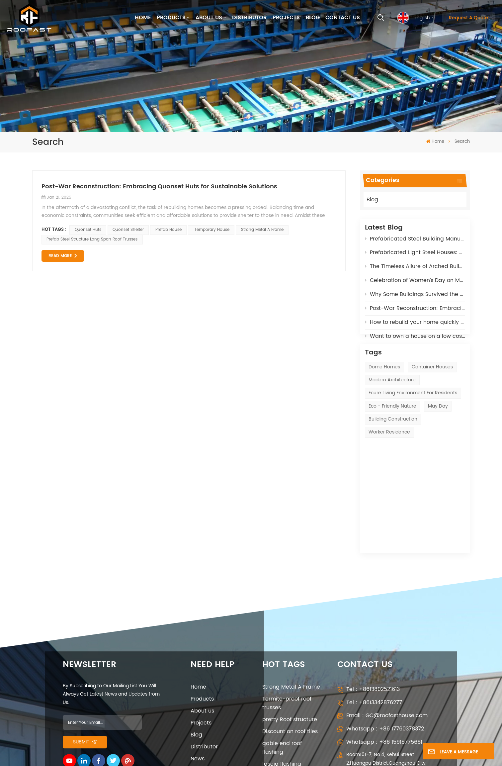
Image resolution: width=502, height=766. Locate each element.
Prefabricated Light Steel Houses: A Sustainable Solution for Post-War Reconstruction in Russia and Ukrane (415, 254)
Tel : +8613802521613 (373, 596)
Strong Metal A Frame (262, 229)
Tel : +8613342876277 (374, 609)
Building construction (393, 436)
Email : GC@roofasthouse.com (387, 622)
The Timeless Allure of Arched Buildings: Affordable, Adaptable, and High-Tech (415, 268)
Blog (313, 17)
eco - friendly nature (392, 423)
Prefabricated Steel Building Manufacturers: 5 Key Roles (415, 240)
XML (97, 703)
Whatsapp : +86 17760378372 (385, 635)
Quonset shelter (128, 229)
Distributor (249, 17)
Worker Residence (389, 449)
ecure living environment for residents (413, 410)
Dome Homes (384, 383)
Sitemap (75, 703)
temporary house (211, 229)
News (198, 665)
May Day (438, 423)
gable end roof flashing (282, 654)
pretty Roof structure (289, 626)
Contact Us (342, 17)
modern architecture (392, 397)
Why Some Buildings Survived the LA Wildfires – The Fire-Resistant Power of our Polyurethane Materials (415, 296)
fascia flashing (281, 671)
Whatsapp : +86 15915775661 (384, 648)
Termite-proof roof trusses (286, 610)
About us (209, 17)
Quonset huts (88, 229)
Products (171, 17)
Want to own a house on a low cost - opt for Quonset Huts (415, 338)
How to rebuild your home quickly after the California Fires (415, 324)
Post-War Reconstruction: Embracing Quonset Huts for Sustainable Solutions (415, 310)
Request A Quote (468, 18)
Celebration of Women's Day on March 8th (415, 282)
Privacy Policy (209, 689)
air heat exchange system (286, 687)
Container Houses (432, 383)
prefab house (168, 229)
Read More (60, 255)
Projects (286, 17)
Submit (85, 649)
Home (143, 17)
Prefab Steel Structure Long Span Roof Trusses (91, 239)
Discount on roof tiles (290, 638)
